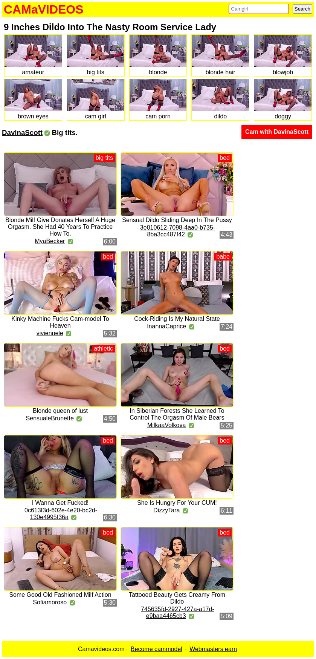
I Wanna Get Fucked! (60, 503)
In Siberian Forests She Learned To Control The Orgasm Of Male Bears (177, 414)
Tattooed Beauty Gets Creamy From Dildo (177, 598)
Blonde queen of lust (60, 411)
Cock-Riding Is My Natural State (177, 319)
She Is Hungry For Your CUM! (177, 503)
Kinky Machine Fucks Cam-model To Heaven (60, 322)
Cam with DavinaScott (276, 132)
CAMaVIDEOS (44, 9)
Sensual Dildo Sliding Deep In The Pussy (177, 220)
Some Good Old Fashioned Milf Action (60, 595)
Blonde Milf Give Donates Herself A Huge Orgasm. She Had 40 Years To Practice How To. (60, 227)
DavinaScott (22, 132)
